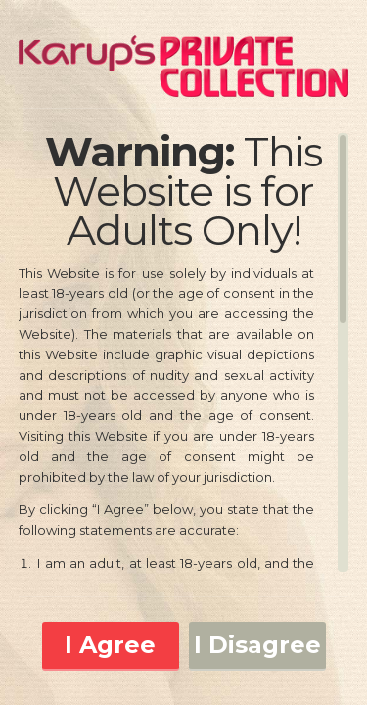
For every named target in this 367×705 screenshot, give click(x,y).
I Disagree (257, 645)
